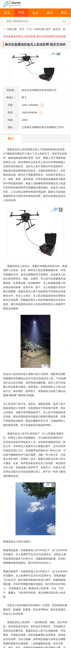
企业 (35, 12)
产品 (21, 12)
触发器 (57, 29)
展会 (50, 12)
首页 (7, 12)
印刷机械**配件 (42, 29)
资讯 (64, 12)
